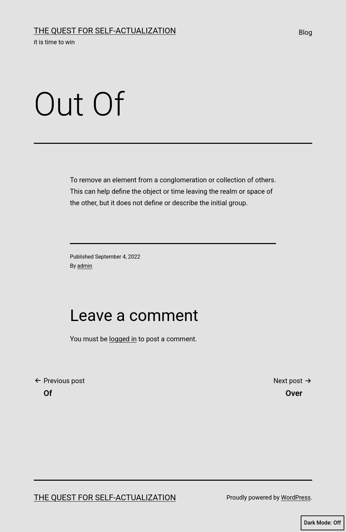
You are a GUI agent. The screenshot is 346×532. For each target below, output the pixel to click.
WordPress (296, 497)
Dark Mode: (322, 523)
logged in (123, 339)
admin (84, 266)
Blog (305, 32)
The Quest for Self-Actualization (105, 30)
